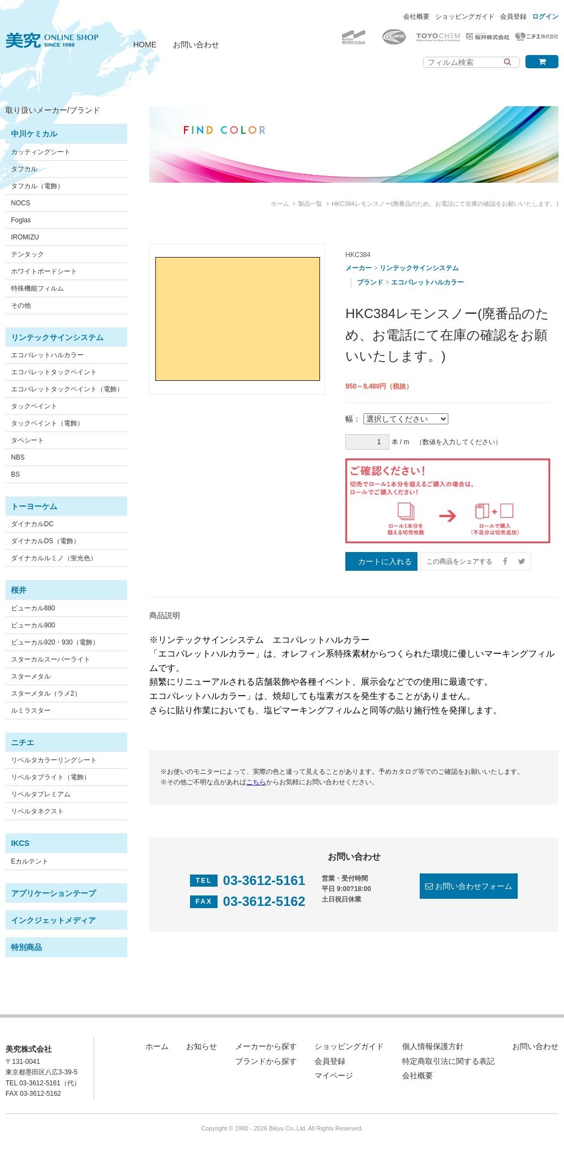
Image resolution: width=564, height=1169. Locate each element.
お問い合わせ (196, 44)
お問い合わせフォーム (473, 886)
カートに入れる (385, 561)
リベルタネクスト (37, 811)
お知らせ (201, 1046)
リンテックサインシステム (57, 337)
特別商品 (26, 947)
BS (15, 474)
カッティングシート (40, 152)
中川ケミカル (34, 133)
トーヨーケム (34, 506)
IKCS (20, 843)
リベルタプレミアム (40, 794)
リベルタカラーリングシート (54, 760)
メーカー (358, 268)
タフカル (24, 169)
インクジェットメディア (53, 920)
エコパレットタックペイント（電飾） (67, 389)
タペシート (27, 440)
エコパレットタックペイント (54, 372)
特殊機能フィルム (37, 288)
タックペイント (34, 406)
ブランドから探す (266, 1061)
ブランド (370, 282)
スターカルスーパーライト (50, 659)
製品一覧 (310, 203)
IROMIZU (25, 237)
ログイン (545, 16)
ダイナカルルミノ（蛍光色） (54, 558)
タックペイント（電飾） (47, 423)
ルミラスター (31, 710)
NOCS (20, 203)
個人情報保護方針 (433, 1046)
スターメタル (31, 676)
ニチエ (22, 742)
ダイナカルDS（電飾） (45, 541)
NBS (18, 457)
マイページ (333, 1075)
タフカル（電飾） (37, 186)
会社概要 (416, 16)
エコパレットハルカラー (47, 355)
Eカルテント (29, 861)
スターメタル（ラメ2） (46, 693)
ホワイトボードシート (44, 271)
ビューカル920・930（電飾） (55, 642)
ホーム (280, 203)
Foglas (21, 220)
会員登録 (513, 16)
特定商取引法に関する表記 (448, 1061)
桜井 (18, 590)
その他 (21, 305)
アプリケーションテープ (53, 893)
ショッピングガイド (465, 16)
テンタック (27, 254)
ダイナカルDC (32, 524)
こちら (256, 782)
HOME (144, 44)
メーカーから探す (266, 1046)
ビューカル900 (33, 625)
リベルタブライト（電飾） (50, 777)
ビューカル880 (33, 608)
